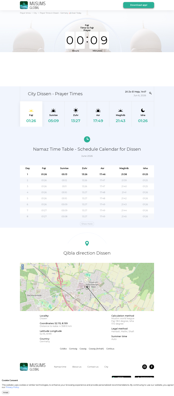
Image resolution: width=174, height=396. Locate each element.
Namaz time (60, 367)
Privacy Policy (12, 387)
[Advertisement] (87, 69)
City (35, 13)
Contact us (92, 367)
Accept (5, 392)
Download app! (138, 5)
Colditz (63, 349)
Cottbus (110, 349)
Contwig (73, 349)
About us (76, 367)
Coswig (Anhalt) (96, 349)
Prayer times (25, 13)
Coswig (83, 349)
